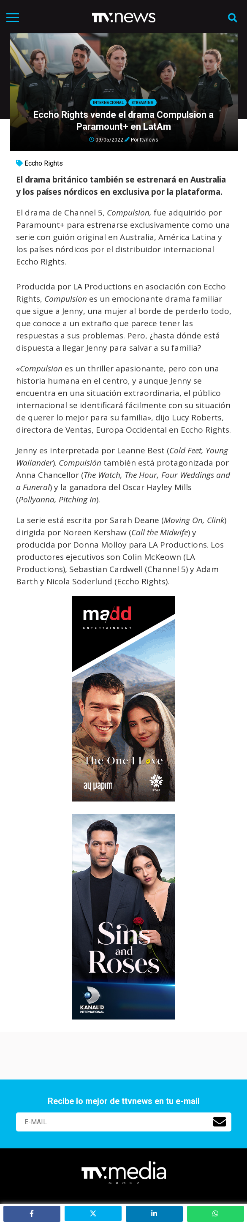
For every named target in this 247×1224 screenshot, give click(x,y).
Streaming (142, 103)
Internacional (108, 103)
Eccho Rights (43, 163)
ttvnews (149, 139)
